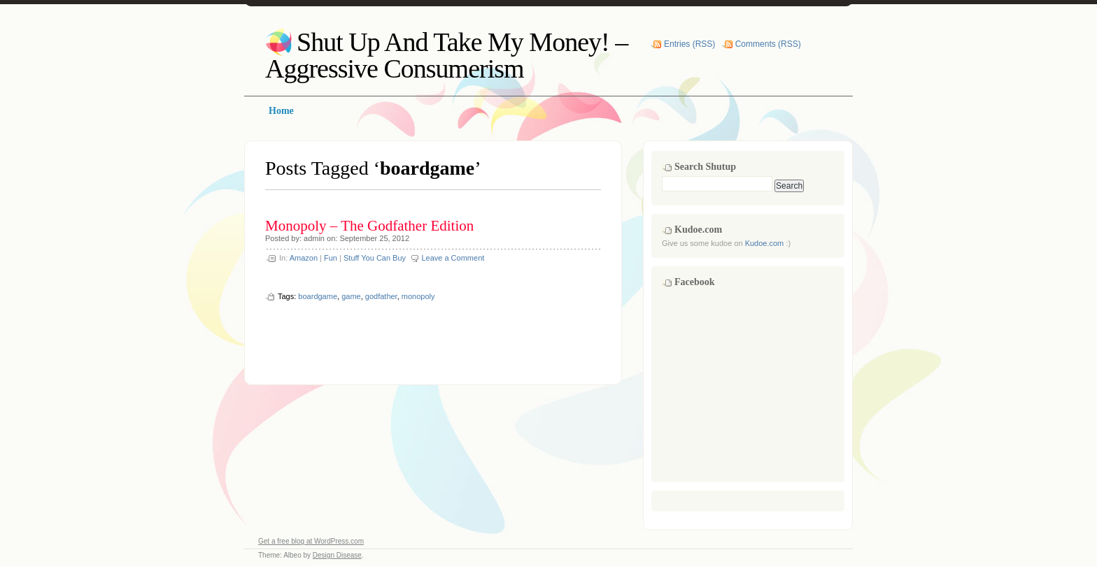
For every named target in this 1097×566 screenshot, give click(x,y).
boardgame (317, 296)
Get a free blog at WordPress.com (311, 541)
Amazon (304, 258)
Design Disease (337, 555)
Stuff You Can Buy (375, 258)
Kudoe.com (764, 243)
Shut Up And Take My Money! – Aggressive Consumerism (446, 55)
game (351, 296)
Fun (330, 258)
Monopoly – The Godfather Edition (369, 225)
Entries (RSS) (689, 44)
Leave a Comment (452, 258)
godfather (381, 296)
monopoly (418, 296)
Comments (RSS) (768, 44)
